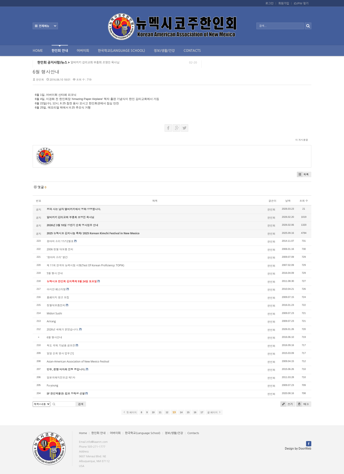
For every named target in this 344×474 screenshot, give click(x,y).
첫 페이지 (129, 412)
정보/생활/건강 (164, 50)
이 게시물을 (301, 139)
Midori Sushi (54, 313)
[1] (72, 353)
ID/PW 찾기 (301, 3)
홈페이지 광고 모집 (58, 297)
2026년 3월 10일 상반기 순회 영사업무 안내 (72, 225)
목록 (303, 174)
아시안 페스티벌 (56, 289)
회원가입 (283, 3)
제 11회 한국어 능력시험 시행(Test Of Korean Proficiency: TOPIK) (85, 265)
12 (167, 412)
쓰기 (286, 404)
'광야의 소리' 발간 (57, 257)
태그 (302, 404)
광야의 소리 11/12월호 (60, 241)
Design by (298, 448)
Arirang (51, 321)
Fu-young (52, 385)
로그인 (269, 3)
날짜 (287, 201)
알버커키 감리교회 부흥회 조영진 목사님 (95, 63)
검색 (80, 404)
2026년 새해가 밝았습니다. (63, 329)
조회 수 (303, 201)
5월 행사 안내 (55, 273)
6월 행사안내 (46, 72)
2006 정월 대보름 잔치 (60, 249)
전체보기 (45, 26)
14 (181, 412)
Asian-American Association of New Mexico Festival (78, 361)
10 (153, 412)
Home (38, 50)
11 (160, 412)
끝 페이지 (214, 412)
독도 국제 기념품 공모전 (61, 345)
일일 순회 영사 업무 (58, 353)
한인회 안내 (60, 48)
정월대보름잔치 (56, 305)
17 (202, 412)
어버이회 (83, 50)
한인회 (40, 79)
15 (188, 412)
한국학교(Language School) (121, 50)
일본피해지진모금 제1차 (61, 377)
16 (195, 412)
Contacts (192, 50)
